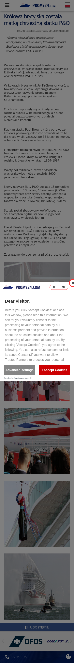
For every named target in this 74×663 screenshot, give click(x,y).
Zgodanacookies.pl (22, 378)
